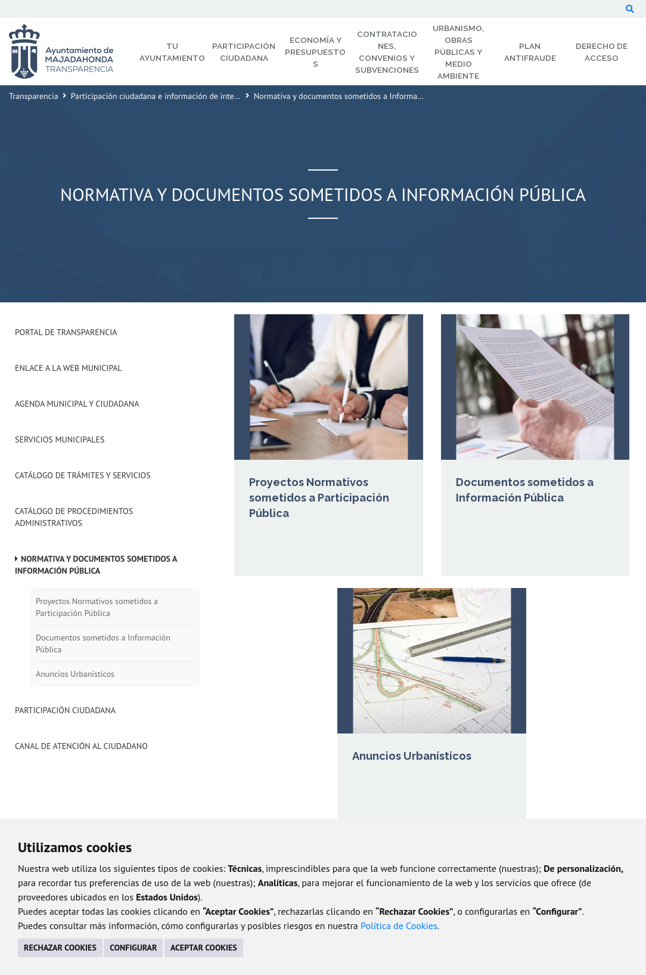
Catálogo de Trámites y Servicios (83, 475)
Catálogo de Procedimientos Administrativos (74, 517)
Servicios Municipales (60, 439)
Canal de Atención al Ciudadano (81, 746)
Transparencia (33, 96)
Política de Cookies (399, 925)
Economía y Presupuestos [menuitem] (315, 52)
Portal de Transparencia (66, 332)
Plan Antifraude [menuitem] (530, 52)
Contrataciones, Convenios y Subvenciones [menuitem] (387, 52)
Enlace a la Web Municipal (68, 368)
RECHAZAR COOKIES (60, 947)
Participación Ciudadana (65, 710)
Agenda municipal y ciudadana (77, 403)
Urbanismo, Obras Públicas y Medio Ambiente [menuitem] (458, 52)
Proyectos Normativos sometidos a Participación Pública (97, 607)
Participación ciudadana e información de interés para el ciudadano (190, 96)
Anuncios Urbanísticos (75, 673)
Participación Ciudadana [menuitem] (243, 52)
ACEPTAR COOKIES (203, 947)
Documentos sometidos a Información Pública (103, 643)
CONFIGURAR (133, 947)
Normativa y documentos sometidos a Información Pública (96, 564)
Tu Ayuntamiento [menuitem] (172, 52)
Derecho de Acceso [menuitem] (602, 52)
